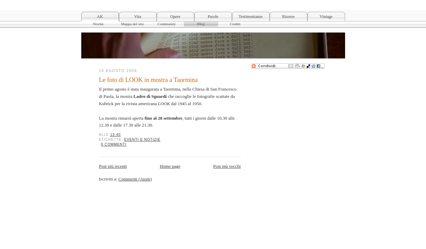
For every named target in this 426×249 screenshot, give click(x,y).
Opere (175, 16)
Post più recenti (113, 166)
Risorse (288, 16)
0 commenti (114, 144)
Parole (213, 16)
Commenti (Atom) (134, 179)
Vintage (326, 16)
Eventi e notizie (142, 139)
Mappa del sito (132, 24)
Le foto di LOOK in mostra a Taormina (148, 79)
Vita (137, 16)
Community (167, 24)
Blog (200, 24)
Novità (98, 24)
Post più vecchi (227, 166)
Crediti (235, 24)
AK (100, 16)
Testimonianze (251, 16)
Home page (170, 166)
